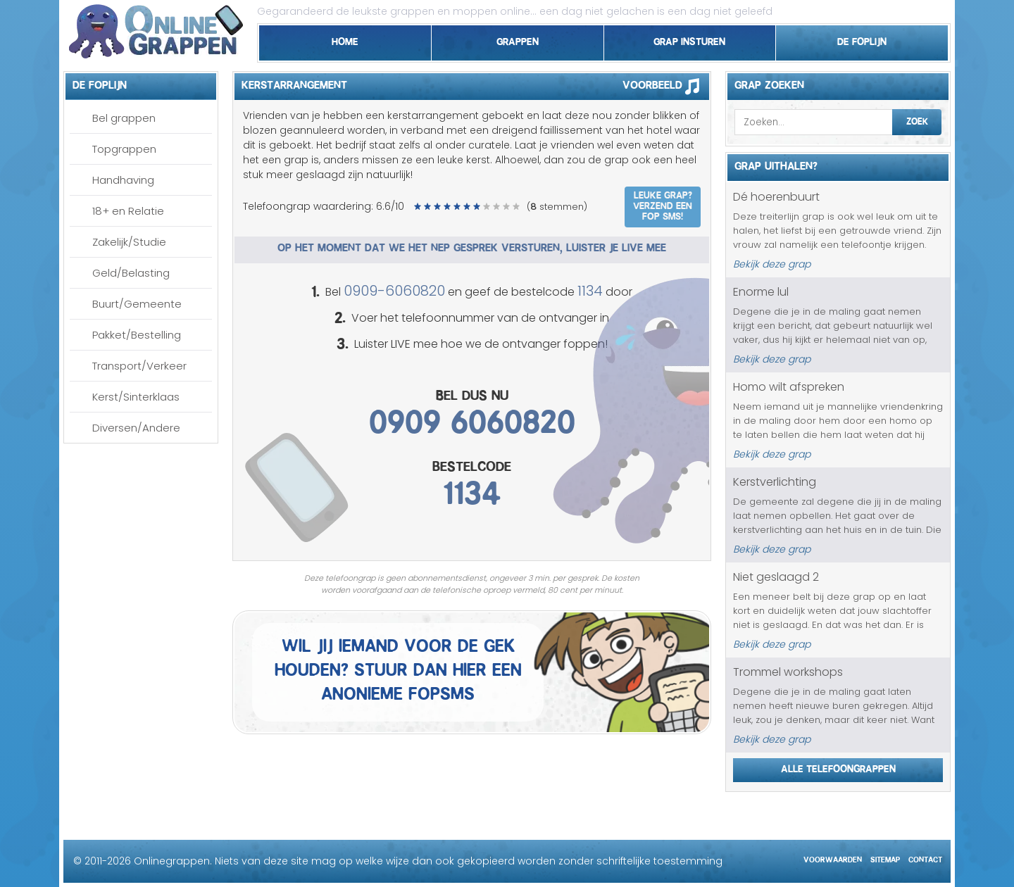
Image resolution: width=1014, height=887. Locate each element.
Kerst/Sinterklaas (136, 396)
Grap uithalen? (776, 164)
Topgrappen (124, 148)
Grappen (517, 39)
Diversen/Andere (136, 427)
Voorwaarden (832, 858)
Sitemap (885, 858)
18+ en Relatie (128, 210)
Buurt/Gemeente (137, 303)
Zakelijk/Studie (129, 241)
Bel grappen (124, 118)
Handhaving (123, 179)
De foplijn (862, 39)
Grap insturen (689, 39)
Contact (925, 858)
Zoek (917, 120)
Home (345, 39)
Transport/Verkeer (139, 365)
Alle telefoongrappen (838, 766)
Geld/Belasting (131, 272)
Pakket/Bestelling (136, 334)
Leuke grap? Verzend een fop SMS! (662, 204)
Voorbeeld (665, 86)
